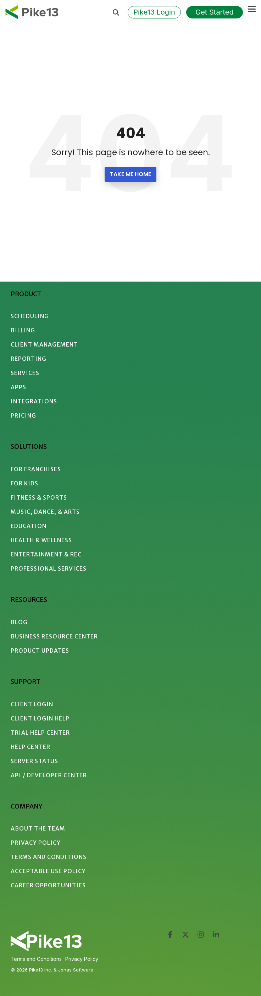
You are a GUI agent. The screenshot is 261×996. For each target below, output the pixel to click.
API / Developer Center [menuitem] (49, 775)
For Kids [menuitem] (24, 483)
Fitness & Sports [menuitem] (39, 497)
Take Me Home (130, 174)
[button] (252, 8)
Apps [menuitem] (18, 387)
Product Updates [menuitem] (40, 650)
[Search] (116, 12)
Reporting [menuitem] (28, 358)
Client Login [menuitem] (32, 704)
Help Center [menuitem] (30, 746)
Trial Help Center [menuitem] (40, 732)
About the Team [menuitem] (38, 828)
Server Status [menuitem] (34, 760)
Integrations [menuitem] (34, 401)
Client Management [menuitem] (44, 344)
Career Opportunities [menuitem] (48, 885)
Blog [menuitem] (19, 622)
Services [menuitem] (25, 372)
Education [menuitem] (28, 525)
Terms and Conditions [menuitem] (49, 856)
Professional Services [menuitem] (49, 568)
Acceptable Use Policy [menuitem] (48, 871)
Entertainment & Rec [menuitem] (46, 554)
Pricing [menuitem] (23, 415)
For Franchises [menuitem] (36, 469)
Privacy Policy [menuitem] (36, 842)
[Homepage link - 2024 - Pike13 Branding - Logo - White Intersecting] (46, 948)
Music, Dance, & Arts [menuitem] (45, 511)
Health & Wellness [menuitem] (41, 540)
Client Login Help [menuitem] (40, 718)
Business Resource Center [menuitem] (54, 636)
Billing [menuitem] (23, 330)
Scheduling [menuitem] (30, 316)
